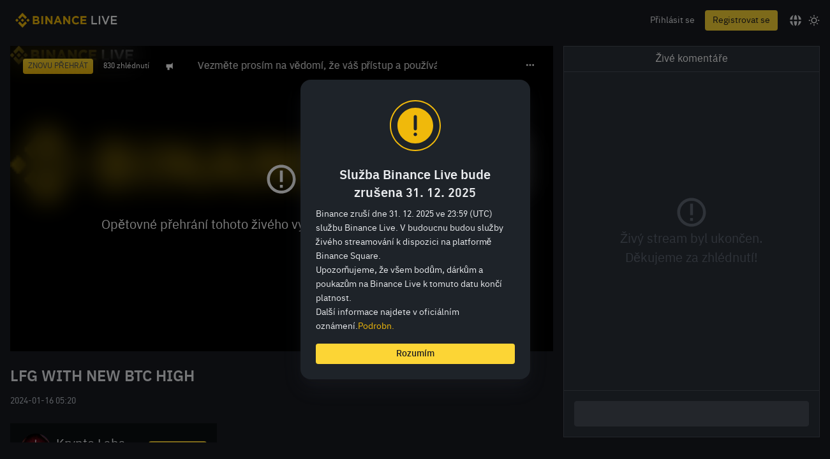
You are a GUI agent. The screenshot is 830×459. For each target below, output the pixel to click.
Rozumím (415, 353)
